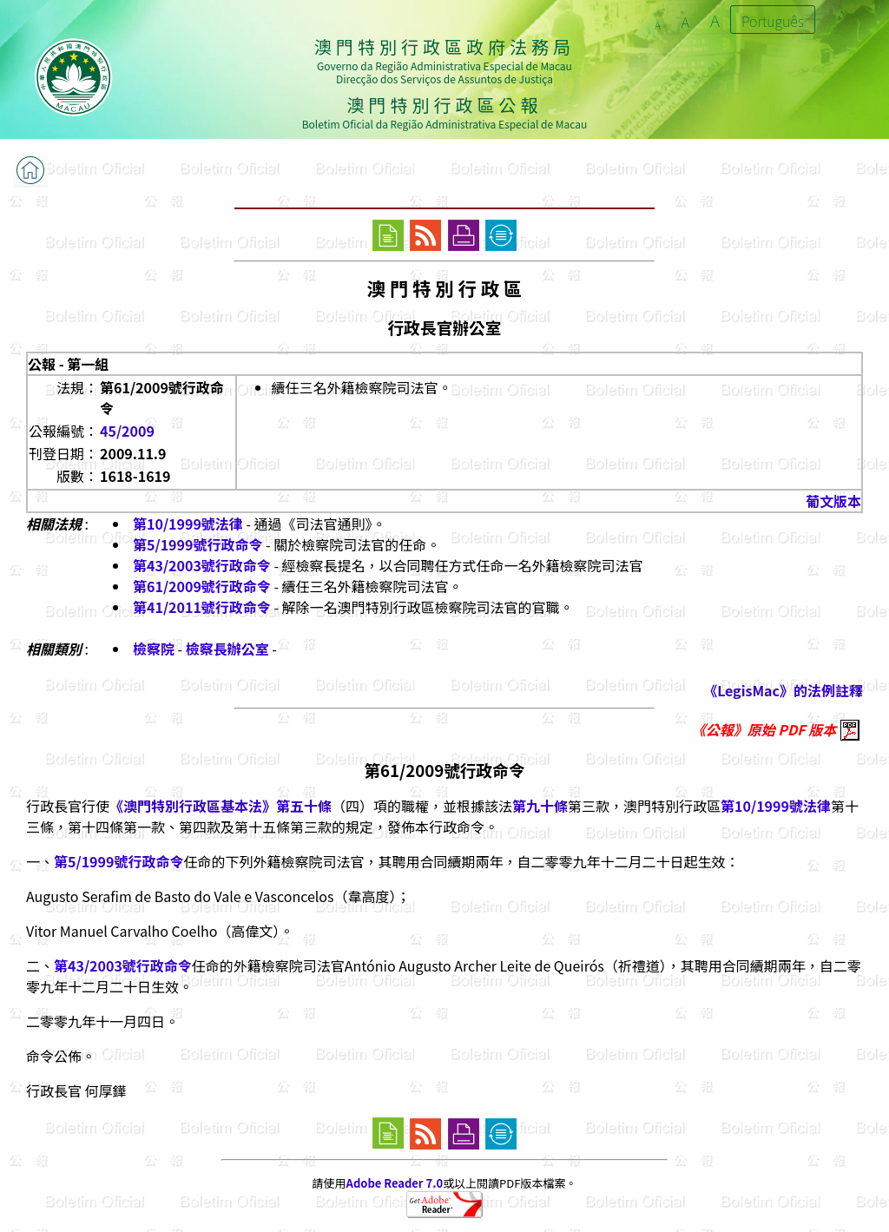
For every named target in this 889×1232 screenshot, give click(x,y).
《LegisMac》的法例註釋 (783, 690)
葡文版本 (833, 501)
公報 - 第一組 (68, 363)
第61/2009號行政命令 (202, 586)
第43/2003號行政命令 (202, 565)
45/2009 (127, 430)
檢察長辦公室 (227, 648)
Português (772, 20)
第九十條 (540, 805)
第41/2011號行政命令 (202, 606)
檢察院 (154, 648)
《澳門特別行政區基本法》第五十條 (220, 805)
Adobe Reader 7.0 (394, 1183)
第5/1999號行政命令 (197, 544)
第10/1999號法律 (188, 523)
